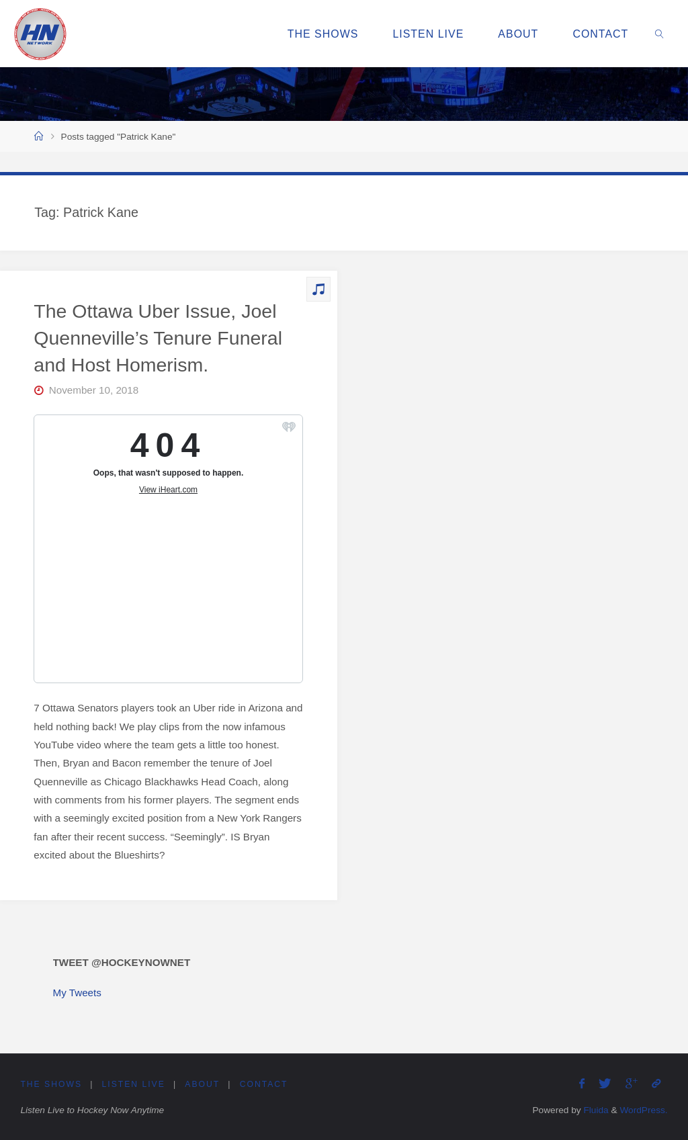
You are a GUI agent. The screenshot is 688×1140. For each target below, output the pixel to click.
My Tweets (77, 992)
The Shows (51, 1084)
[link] (660, 33)
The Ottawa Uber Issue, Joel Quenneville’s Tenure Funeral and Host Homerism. (158, 338)
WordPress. (643, 1110)
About (202, 1084)
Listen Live (133, 1084)
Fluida (595, 1110)
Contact (264, 1084)
